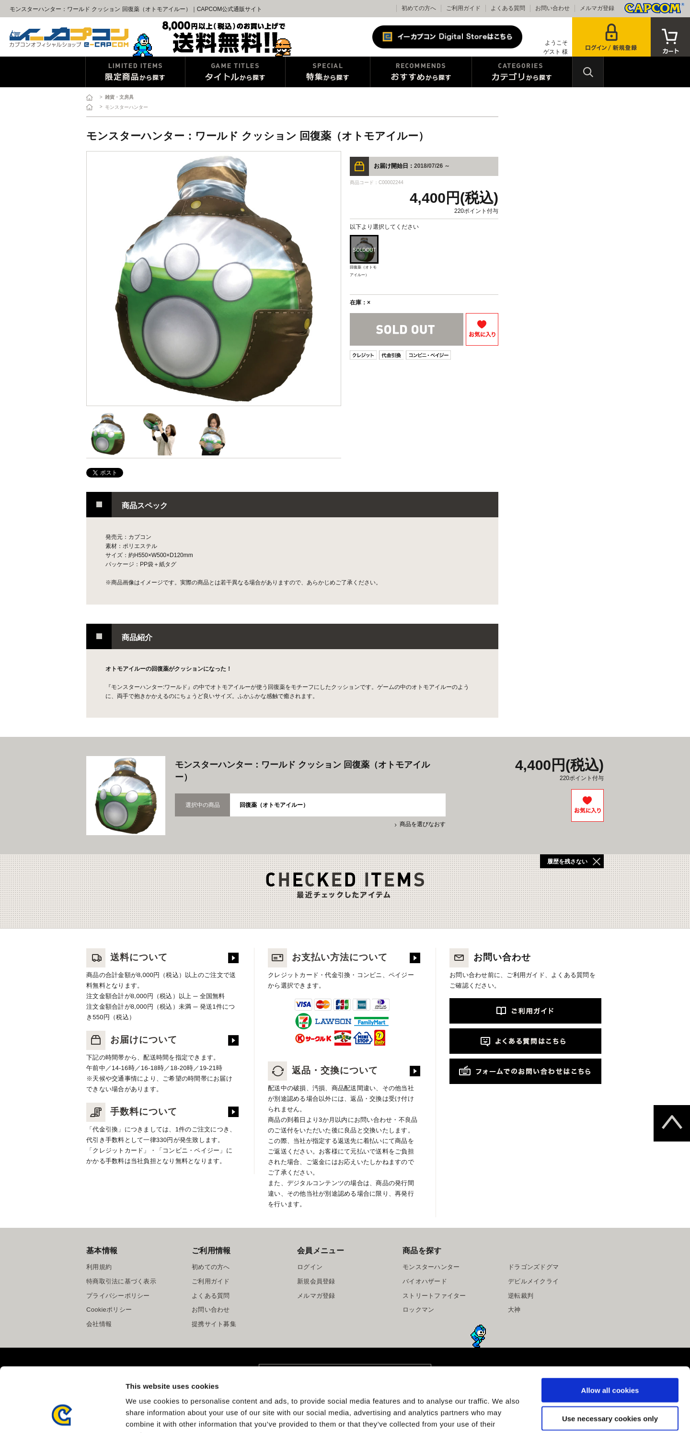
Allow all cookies (610, 1330)
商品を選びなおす (423, 824)
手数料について (131, 1112)
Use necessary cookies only (610, 1358)
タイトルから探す (235, 72)
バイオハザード (424, 1281)
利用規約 (99, 1266)
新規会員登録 (316, 1281)
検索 (588, 72)
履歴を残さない (567, 861)
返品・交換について (323, 1070)
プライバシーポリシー (118, 1295)
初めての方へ (419, 8)
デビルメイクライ (533, 1281)
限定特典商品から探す (135, 72)
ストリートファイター (434, 1295)
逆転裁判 (520, 1295)
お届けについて (131, 1040)
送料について (127, 957)
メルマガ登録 (597, 8)
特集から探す (328, 72)
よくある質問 (508, 8)
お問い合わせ (552, 8)
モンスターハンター (431, 1266)
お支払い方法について (328, 957)
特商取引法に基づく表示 (121, 1281)
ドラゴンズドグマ (533, 1266)
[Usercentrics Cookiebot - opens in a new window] (62, 1414)
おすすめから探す (421, 72)
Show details (503, 1414)
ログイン (309, 1266)
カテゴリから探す (522, 72)
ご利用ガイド (463, 8)
